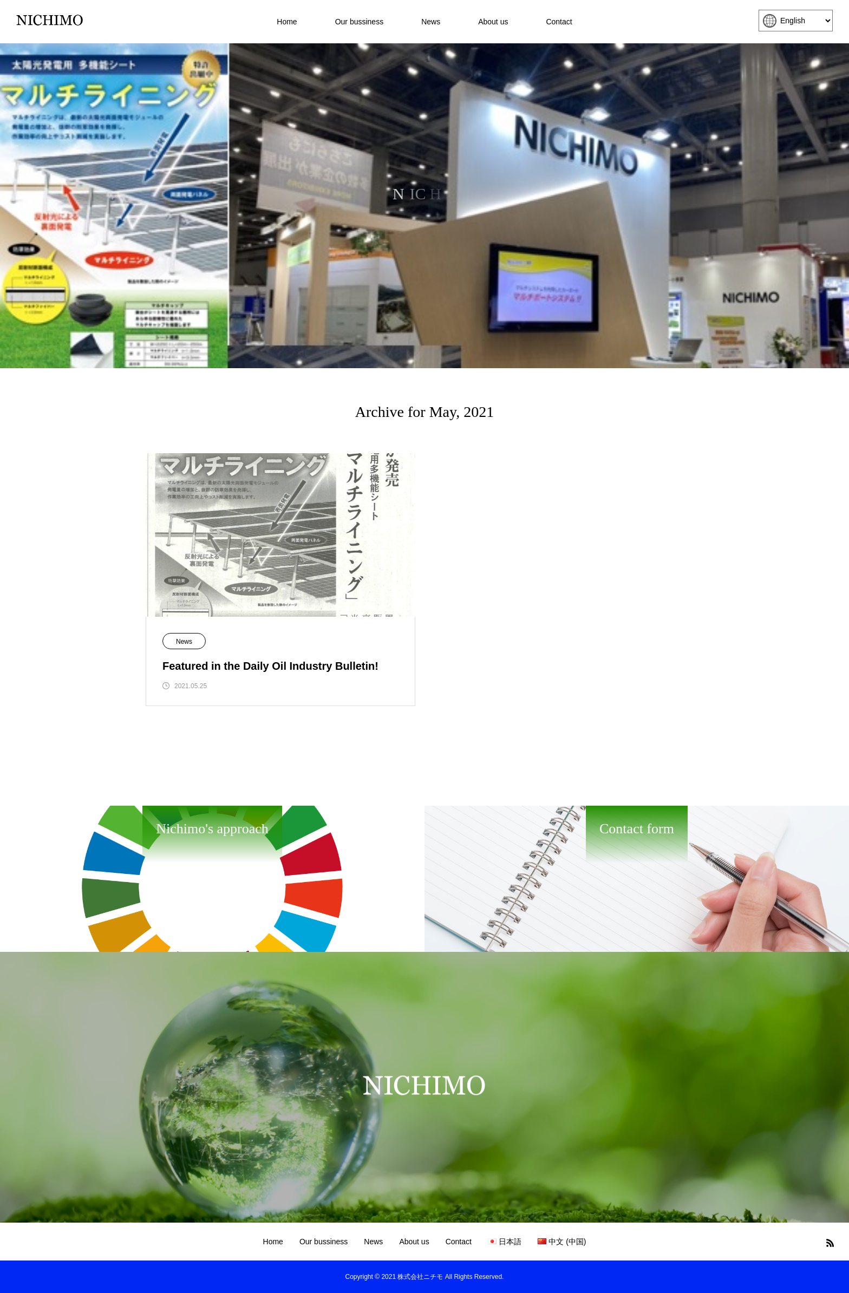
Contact (559, 21)
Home (287, 21)
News (430, 21)
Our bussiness (359, 21)
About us (493, 21)
